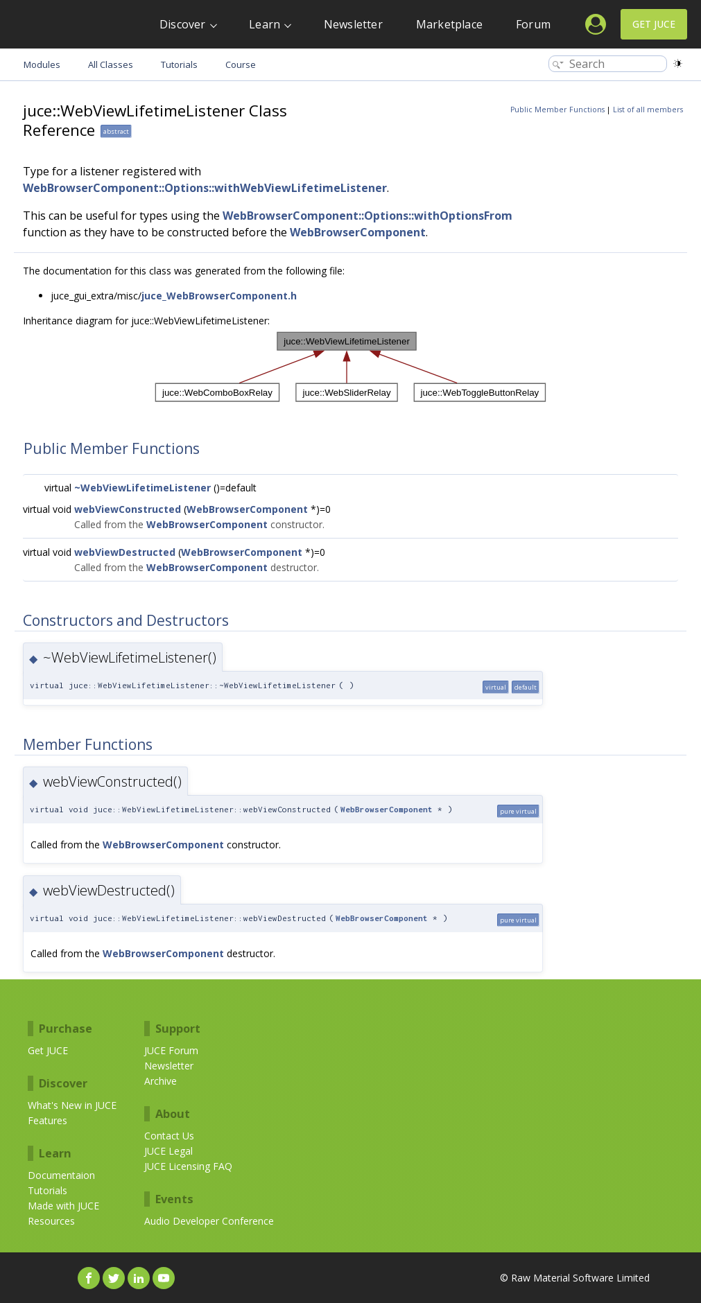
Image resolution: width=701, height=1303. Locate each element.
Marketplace (449, 24)
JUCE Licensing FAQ (188, 1166)
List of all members (648, 109)
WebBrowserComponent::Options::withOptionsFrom (367, 215)
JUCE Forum (171, 1050)
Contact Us (169, 1135)
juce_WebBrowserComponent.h (219, 295)
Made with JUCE (63, 1205)
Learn (264, 24)
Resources (51, 1220)
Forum (533, 24)
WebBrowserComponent (358, 232)
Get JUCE (653, 23)
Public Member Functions (557, 109)
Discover (182, 24)
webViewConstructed (127, 509)
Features (47, 1120)
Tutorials (47, 1190)
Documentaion (61, 1175)
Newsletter (353, 24)
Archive (160, 1080)
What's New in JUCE (72, 1105)
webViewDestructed (124, 552)
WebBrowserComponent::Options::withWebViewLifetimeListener (205, 187)
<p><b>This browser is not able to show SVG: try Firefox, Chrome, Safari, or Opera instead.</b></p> (351, 367)
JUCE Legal (168, 1150)
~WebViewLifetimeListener (142, 487)
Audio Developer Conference (209, 1220)
